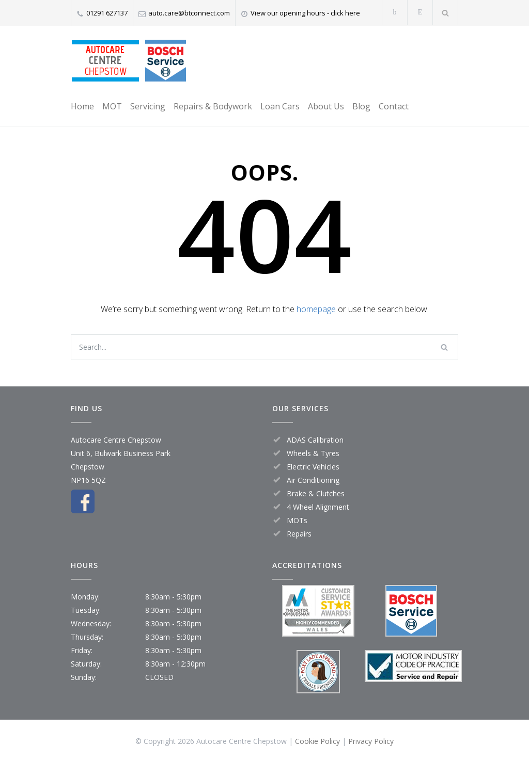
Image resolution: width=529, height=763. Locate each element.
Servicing (147, 106)
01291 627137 (107, 13)
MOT (112, 106)
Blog (361, 106)
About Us (326, 106)
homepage (316, 309)
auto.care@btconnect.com (189, 13)
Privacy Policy (371, 741)
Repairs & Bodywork (213, 106)
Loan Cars (280, 106)
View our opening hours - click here (305, 13)
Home (82, 106)
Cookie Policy (317, 741)
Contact (394, 106)
